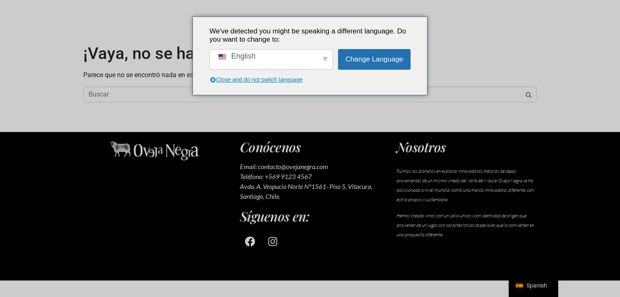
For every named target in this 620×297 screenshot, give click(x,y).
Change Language (374, 59)
